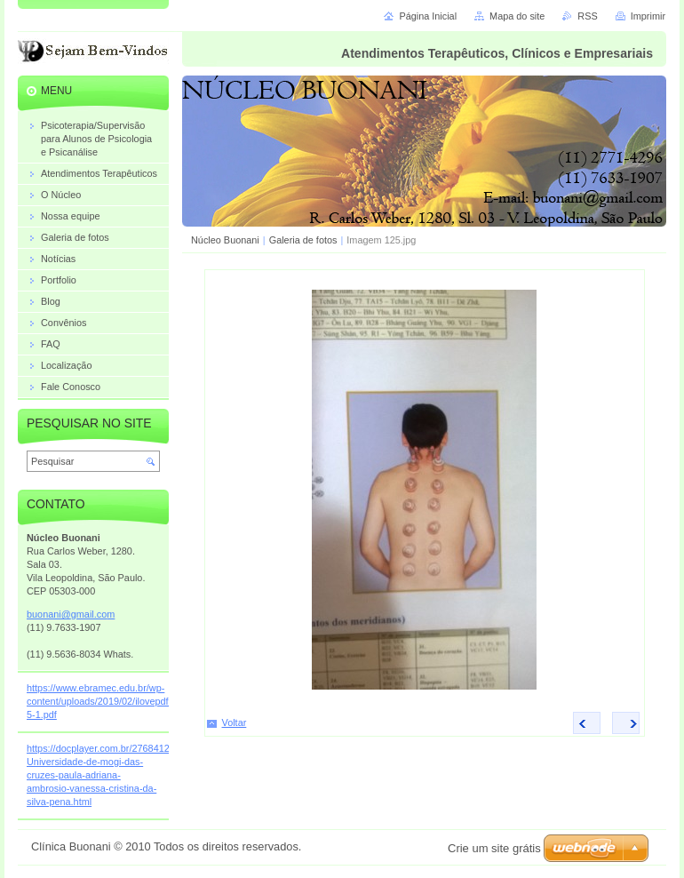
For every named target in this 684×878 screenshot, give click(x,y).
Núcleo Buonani (225, 240)
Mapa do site (517, 16)
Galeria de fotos (303, 240)
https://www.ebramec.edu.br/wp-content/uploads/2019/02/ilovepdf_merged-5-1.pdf (118, 701)
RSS (587, 16)
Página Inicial (428, 16)
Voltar (234, 722)
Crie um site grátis (494, 848)
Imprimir (648, 16)
